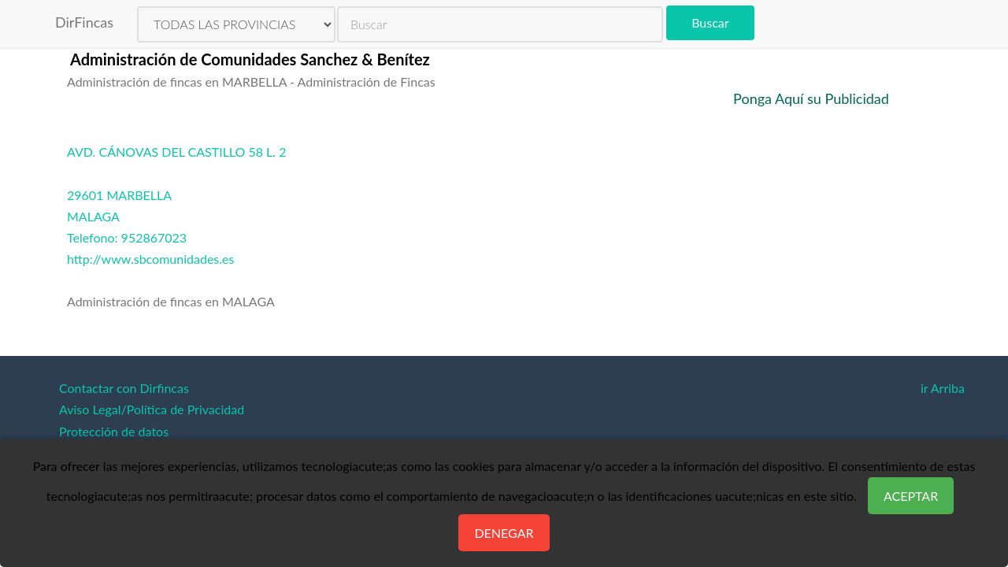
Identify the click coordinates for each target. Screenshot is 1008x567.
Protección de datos (114, 431)
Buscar (709, 22)
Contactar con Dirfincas (124, 387)
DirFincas (84, 22)
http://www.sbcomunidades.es (150, 258)
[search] (500, 24)
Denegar (503, 532)
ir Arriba (943, 387)
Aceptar (911, 495)
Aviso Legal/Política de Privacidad (151, 409)
